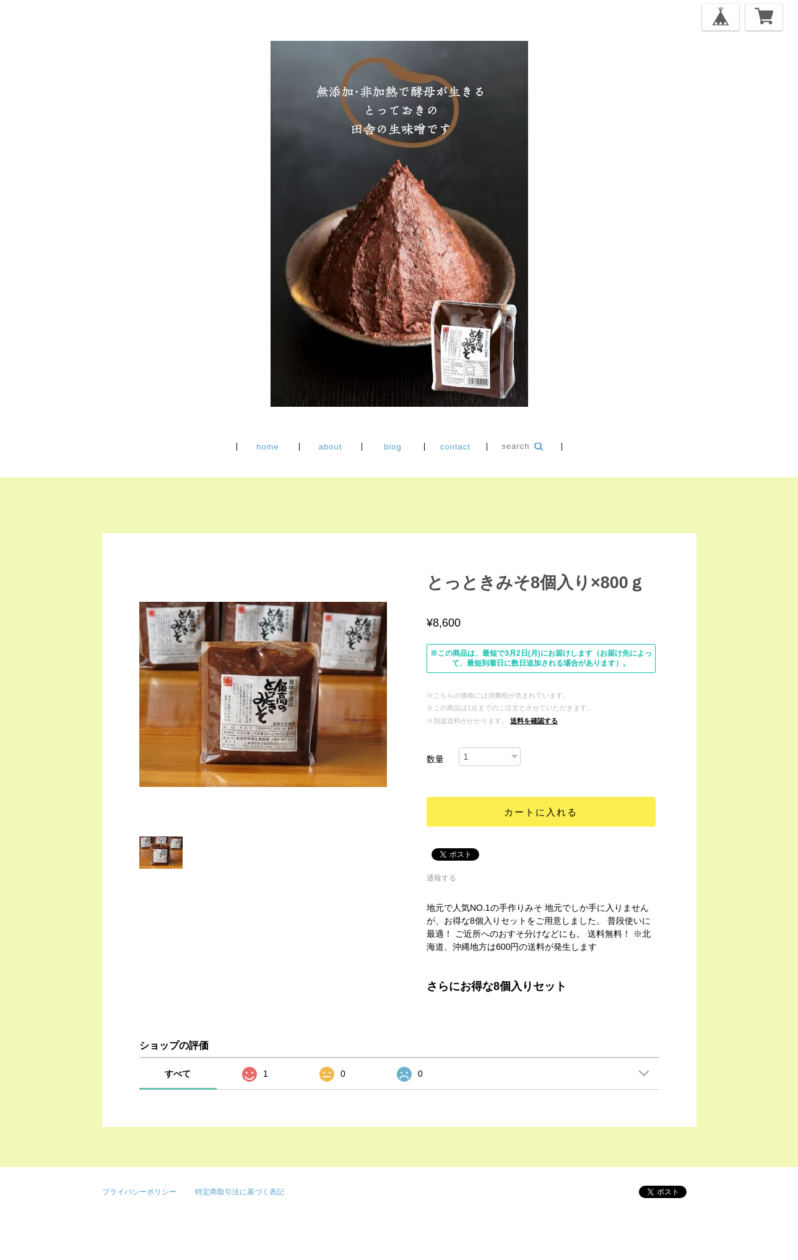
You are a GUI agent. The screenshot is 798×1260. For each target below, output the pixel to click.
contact (455, 447)
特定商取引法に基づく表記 (239, 1192)
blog (393, 447)
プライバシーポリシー (139, 1192)
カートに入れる (541, 812)
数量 (435, 759)
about (330, 447)
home (267, 447)
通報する (441, 878)
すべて (178, 1074)
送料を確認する (534, 720)
